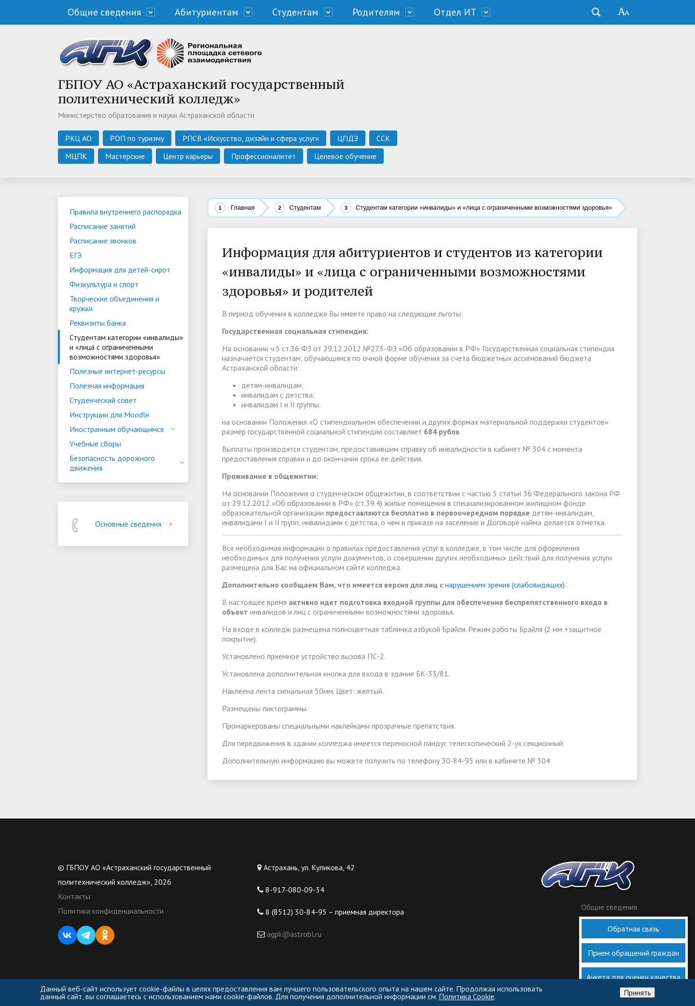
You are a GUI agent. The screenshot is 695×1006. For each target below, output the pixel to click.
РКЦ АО (78, 138)
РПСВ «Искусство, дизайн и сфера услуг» (250, 138)
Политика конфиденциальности (111, 911)
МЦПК (76, 156)
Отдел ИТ (455, 12)
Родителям (376, 12)
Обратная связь (633, 929)
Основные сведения (135, 524)
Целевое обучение (345, 156)
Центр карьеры (188, 156)
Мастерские (125, 156)
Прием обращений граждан (633, 953)
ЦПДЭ (347, 138)
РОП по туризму (137, 138)
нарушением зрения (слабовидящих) (505, 584)
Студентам (295, 12)
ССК (383, 138)
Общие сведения (104, 12)
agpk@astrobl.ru (293, 934)
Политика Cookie (466, 996)
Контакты (74, 896)
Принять (637, 992)
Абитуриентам (206, 12)
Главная (242, 207)
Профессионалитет (263, 156)
